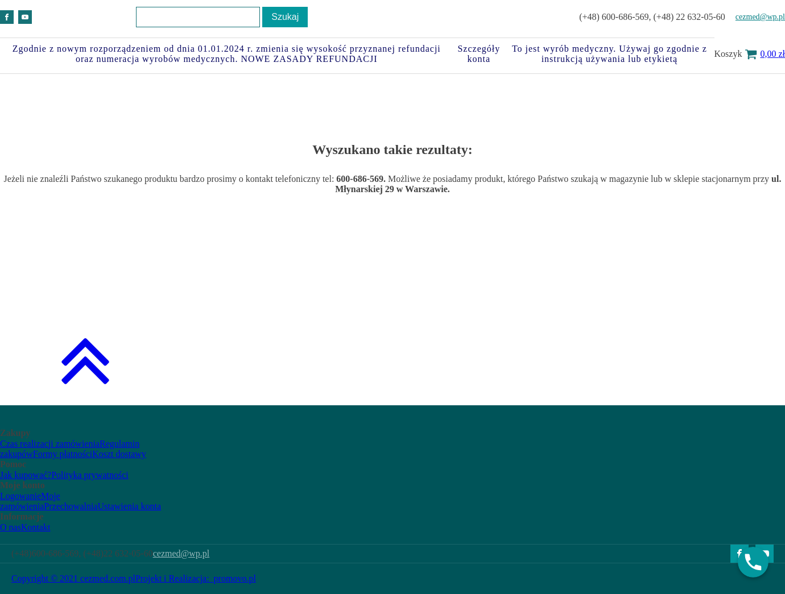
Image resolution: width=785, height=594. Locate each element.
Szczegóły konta (478, 54)
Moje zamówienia (30, 501)
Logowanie (20, 496)
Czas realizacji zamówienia (50, 443)
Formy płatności (62, 454)
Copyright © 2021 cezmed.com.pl (73, 578)
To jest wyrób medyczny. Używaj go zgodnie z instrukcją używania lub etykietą (609, 54)
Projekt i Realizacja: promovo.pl (195, 578)
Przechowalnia (70, 506)
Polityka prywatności (90, 475)
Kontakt (36, 527)
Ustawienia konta (129, 506)
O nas (10, 527)
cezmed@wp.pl (760, 17)
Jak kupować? (25, 475)
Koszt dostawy (119, 454)
